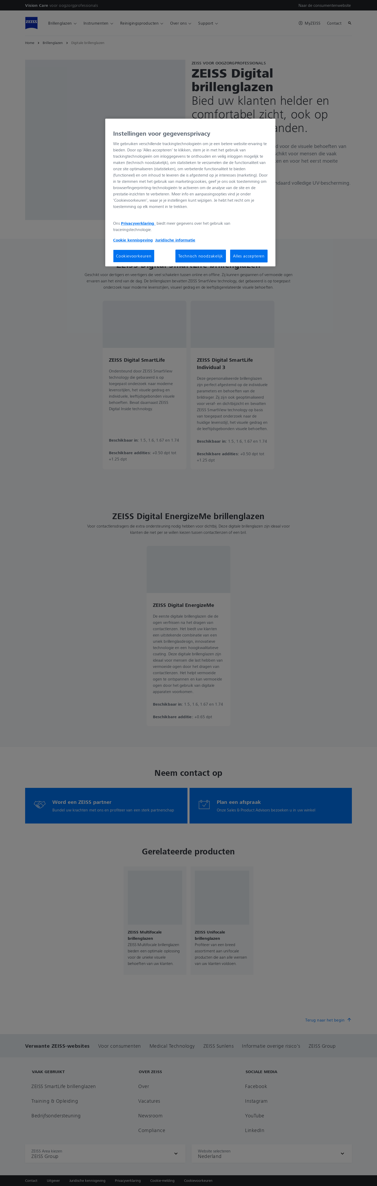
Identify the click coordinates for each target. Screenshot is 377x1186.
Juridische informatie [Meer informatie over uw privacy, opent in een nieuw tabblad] (175, 240)
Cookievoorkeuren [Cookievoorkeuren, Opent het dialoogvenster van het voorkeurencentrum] (134, 256)
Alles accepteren (249, 256)
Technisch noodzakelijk (200, 256)
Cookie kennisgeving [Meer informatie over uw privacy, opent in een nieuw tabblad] (133, 240)
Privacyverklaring (138, 223)
